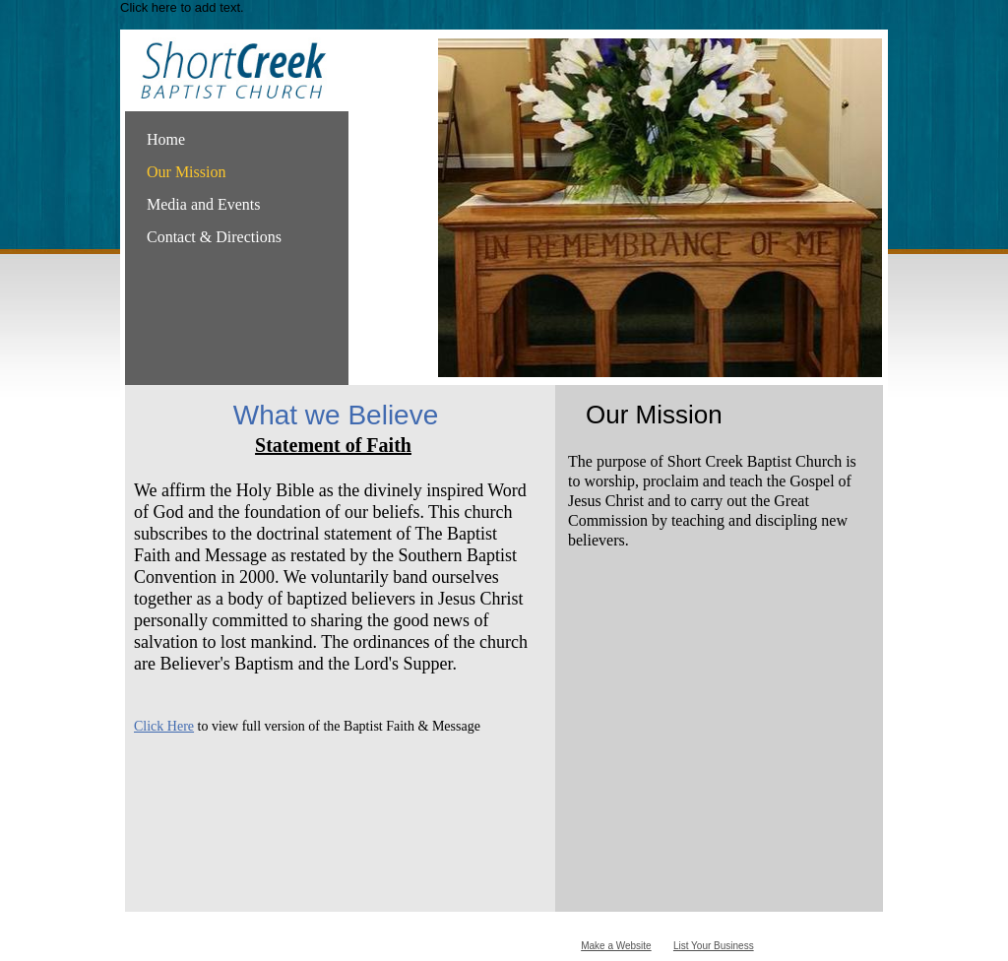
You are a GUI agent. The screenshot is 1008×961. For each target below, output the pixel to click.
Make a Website (616, 945)
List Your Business (713, 945)
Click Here (164, 726)
